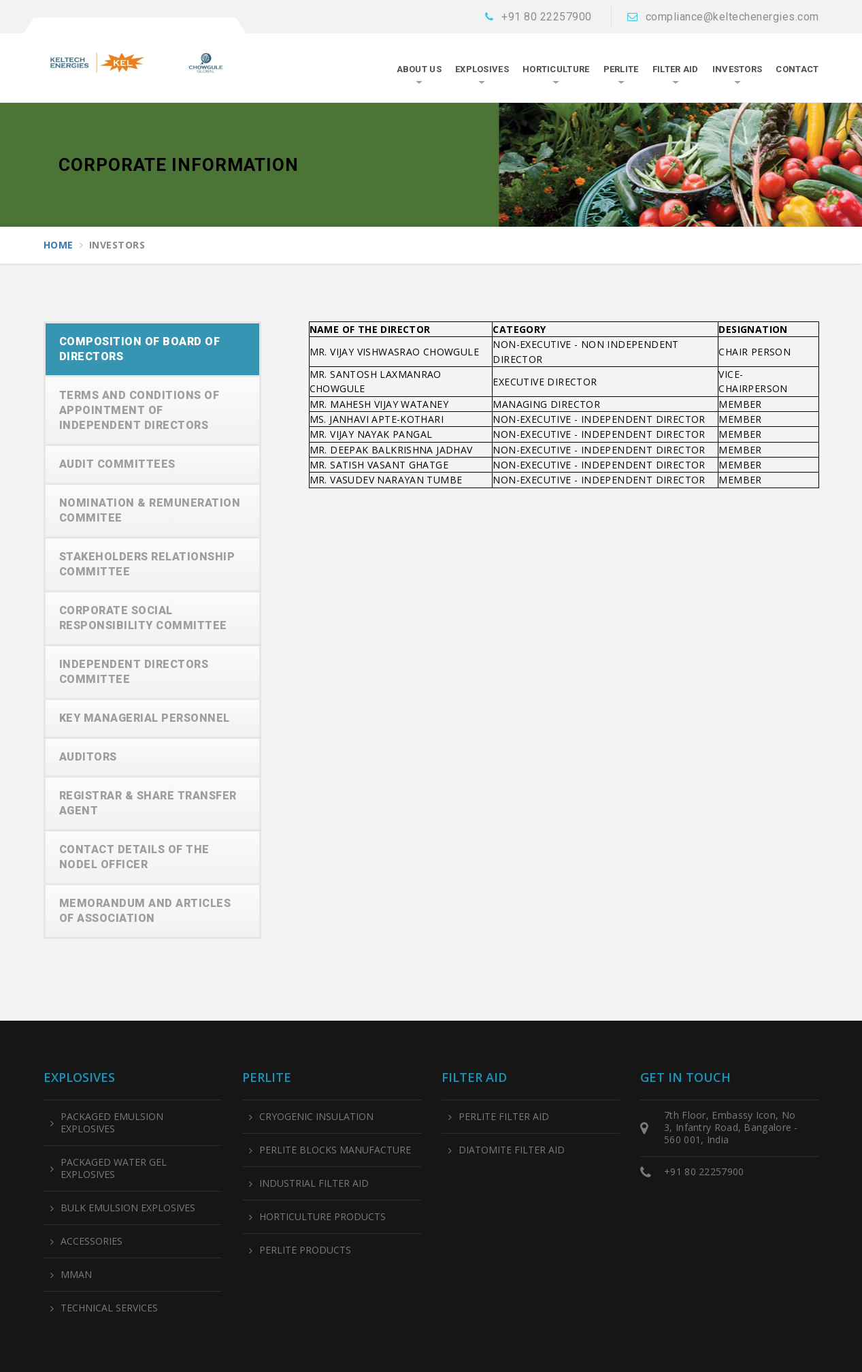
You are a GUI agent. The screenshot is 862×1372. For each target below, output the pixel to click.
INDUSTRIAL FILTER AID (314, 1183)
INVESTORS (737, 69)
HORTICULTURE (556, 69)
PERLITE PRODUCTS (305, 1250)
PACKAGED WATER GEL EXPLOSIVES (114, 1168)
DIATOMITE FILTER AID (512, 1150)
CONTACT (797, 69)
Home (58, 245)
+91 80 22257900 (546, 16)
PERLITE (621, 69)
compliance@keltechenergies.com (732, 16)
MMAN (76, 1275)
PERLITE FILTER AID (504, 1117)
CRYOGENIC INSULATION (316, 1117)
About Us (419, 69)
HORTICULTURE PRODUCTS (322, 1217)
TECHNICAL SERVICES (109, 1308)
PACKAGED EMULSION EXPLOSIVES (112, 1123)
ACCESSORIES (91, 1241)
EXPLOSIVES (482, 69)
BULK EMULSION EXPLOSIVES (128, 1208)
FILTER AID (675, 69)
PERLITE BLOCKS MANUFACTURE (335, 1150)
